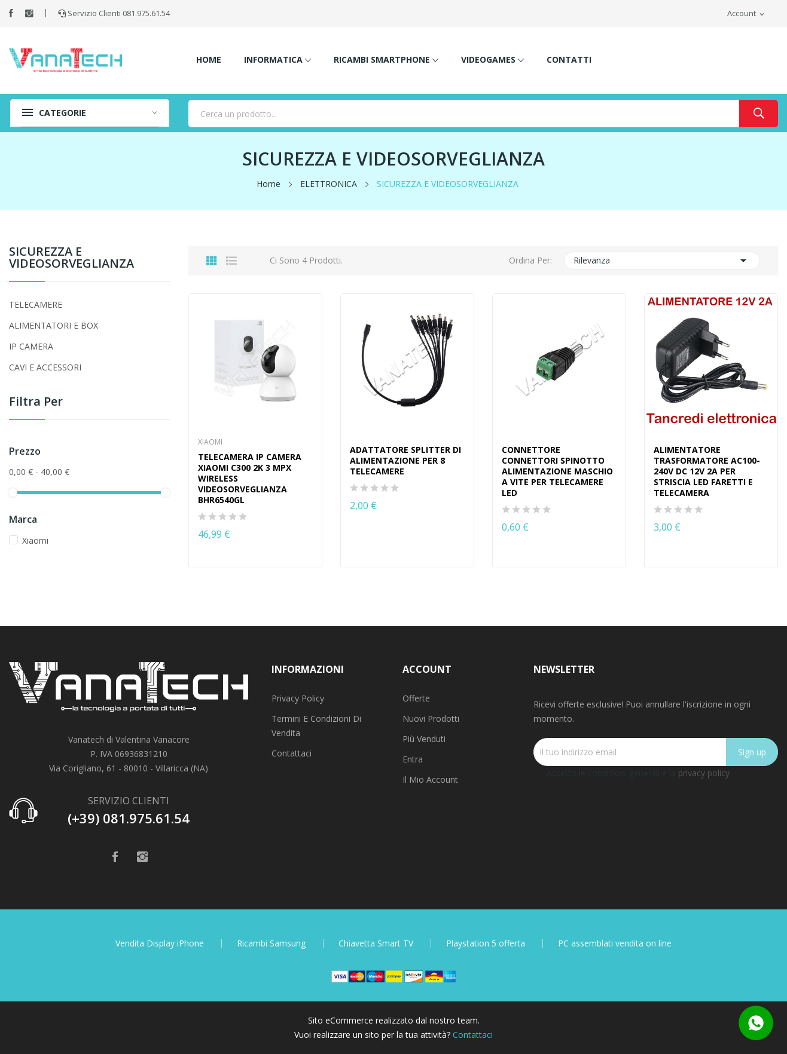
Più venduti (424, 738)
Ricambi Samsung (271, 943)
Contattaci (292, 753)
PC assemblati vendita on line (615, 943)
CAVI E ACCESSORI (45, 367)
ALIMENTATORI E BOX (53, 325)
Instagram (29, 13)
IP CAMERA (31, 346)
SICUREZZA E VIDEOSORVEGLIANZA (71, 258)
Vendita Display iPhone (159, 943)
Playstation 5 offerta (485, 943)
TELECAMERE (35, 304)
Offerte (416, 698)
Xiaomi (35, 540)
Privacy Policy (298, 698)
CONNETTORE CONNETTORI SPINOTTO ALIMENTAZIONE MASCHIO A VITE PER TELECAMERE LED (557, 471)
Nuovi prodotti (430, 718)
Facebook (11, 13)
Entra (412, 759)
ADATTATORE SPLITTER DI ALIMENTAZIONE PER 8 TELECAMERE (405, 461)
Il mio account (430, 779)
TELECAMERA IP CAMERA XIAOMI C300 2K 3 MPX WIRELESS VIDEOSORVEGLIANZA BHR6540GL (249, 478)
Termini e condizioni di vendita (316, 726)
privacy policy (704, 773)
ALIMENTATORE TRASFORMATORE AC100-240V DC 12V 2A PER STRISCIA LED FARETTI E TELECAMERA (707, 471)
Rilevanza (662, 260)
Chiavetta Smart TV (375, 943)
